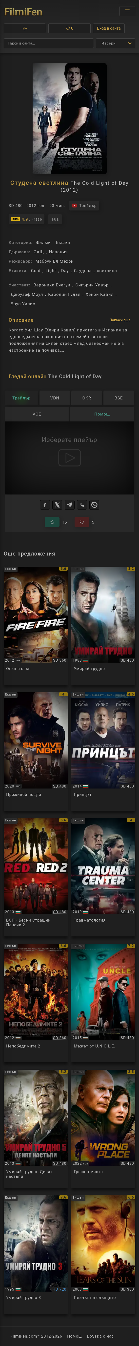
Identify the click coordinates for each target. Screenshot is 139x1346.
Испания (58, 251)
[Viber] (82, 505)
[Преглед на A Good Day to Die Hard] (36, 1129)
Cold (35, 270)
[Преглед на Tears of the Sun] (103, 1254)
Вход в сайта (109, 28)
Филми (43, 242)
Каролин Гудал (64, 294)
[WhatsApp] (94, 505)
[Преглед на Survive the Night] (36, 751)
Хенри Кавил (100, 294)
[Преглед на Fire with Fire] (36, 626)
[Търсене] (49, 43)
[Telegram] (70, 505)
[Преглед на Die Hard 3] (36, 1254)
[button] (25, 28)
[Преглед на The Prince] (103, 751)
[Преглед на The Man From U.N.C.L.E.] (103, 1003)
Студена (83, 270)
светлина (107, 270)
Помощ (74, 1336)
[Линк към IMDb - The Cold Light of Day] (26, 219)
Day (65, 270)
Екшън (63, 242)
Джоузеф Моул (27, 294)
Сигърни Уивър (92, 284)
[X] (57, 505)
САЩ (39, 251)
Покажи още (120, 320)
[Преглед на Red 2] (36, 877)
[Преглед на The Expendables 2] (36, 1003)
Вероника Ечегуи (52, 284)
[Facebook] (45, 505)
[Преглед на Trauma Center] (103, 877)
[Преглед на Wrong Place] (103, 1129)
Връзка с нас (100, 1336)
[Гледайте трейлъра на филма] (84, 205)
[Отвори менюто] (127, 11)
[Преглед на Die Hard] (103, 626)
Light (50, 270)
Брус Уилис (23, 303)
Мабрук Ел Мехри (54, 261)
